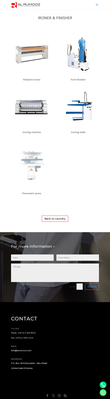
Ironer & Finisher (55, 17)
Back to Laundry (55, 218)
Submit (92, 286)
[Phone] (103, 385)
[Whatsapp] (103, 392)
